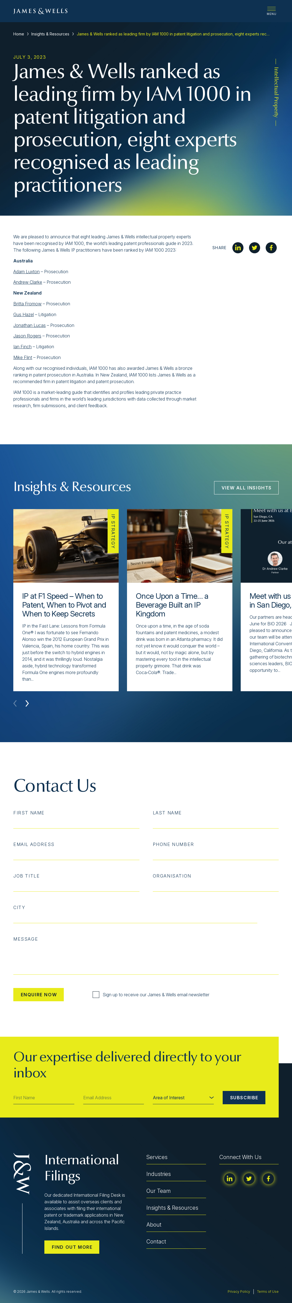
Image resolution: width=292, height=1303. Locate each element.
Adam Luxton (26, 271)
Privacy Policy (239, 1291)
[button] (27, 703)
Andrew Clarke (27, 282)
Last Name (167, 812)
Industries (158, 1174)
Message (25, 938)
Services (156, 1157)
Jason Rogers (27, 336)
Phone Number (173, 844)
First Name (29, 812)
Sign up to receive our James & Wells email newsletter (151, 994)
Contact (156, 1241)
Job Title (26, 875)
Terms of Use (268, 1291)
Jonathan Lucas (29, 325)
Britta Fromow (27, 303)
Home (18, 34)
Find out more (72, 1247)
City (19, 907)
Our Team (158, 1191)
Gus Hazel (23, 314)
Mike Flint (22, 357)
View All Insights (247, 488)
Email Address (34, 844)
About (153, 1224)
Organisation (172, 875)
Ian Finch (22, 346)
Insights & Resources (50, 34)
